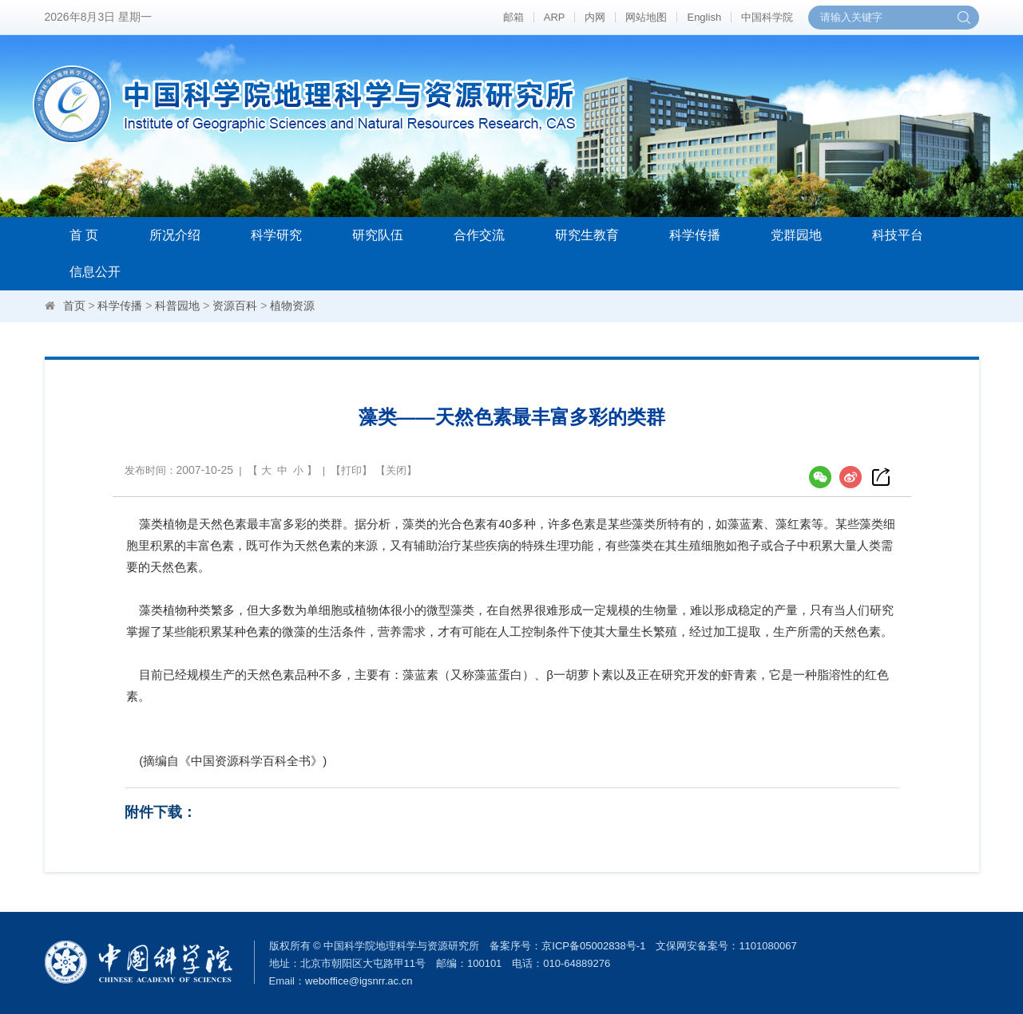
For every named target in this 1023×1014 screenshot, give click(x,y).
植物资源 (292, 305)
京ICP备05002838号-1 (593, 946)
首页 (74, 305)
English (704, 17)
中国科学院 (767, 17)
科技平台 (897, 235)
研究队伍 (377, 235)
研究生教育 (587, 235)
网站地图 (646, 17)
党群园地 (796, 235)
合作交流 (479, 235)
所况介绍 (174, 235)
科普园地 (177, 305)
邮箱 (513, 17)
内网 (595, 17)
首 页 (83, 235)
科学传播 (694, 235)
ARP (554, 17)
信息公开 (95, 271)
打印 (351, 470)
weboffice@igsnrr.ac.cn (358, 981)
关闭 (396, 470)
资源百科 (234, 305)
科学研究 (276, 235)
